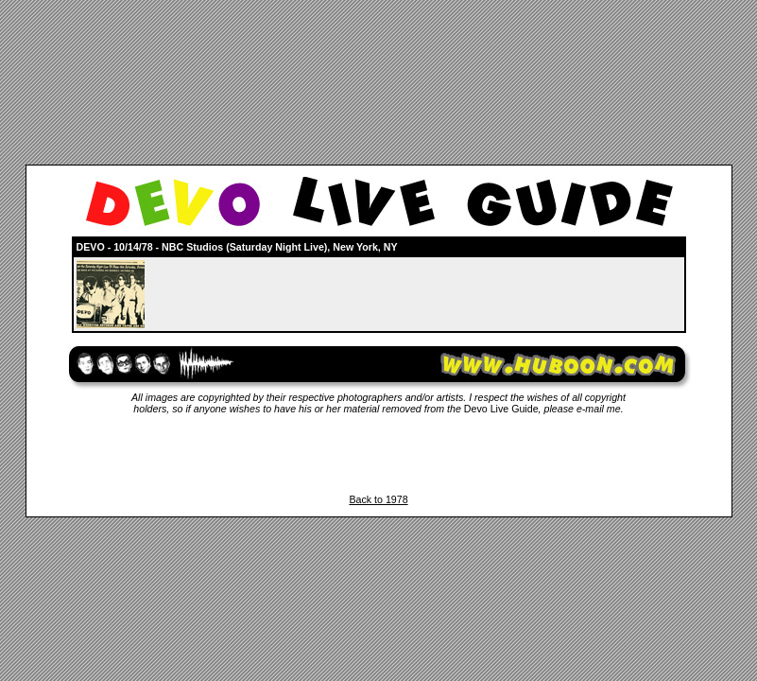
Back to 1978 (378, 499)
